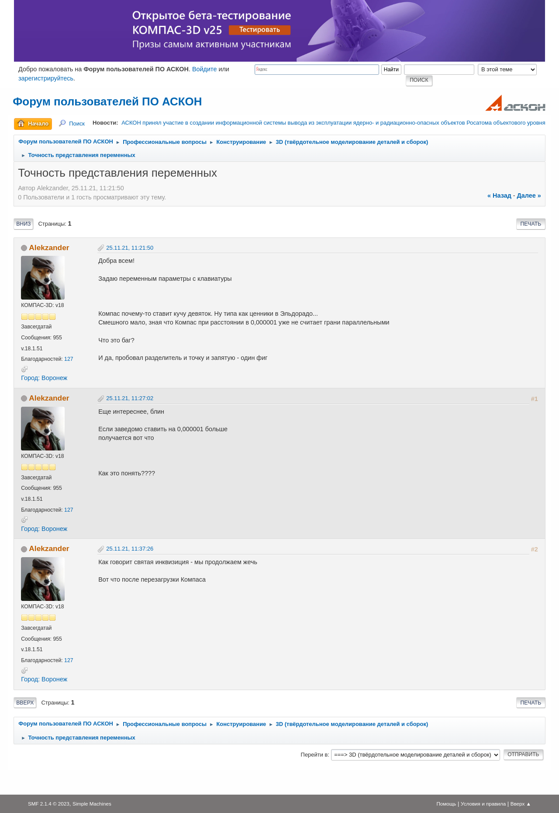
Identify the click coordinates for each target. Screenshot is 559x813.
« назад (499, 195)
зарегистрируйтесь (45, 78)
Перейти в (314, 754)
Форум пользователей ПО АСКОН (107, 101)
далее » (529, 195)
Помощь (446, 803)
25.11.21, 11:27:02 (129, 398)
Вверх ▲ (521, 803)
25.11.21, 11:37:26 (129, 548)
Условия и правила (483, 803)
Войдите (204, 69)
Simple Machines (91, 803)
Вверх (25, 703)
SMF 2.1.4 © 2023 (48, 803)
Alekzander (49, 247)
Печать (530, 224)
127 (68, 359)
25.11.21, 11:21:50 (129, 247)
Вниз (23, 224)
